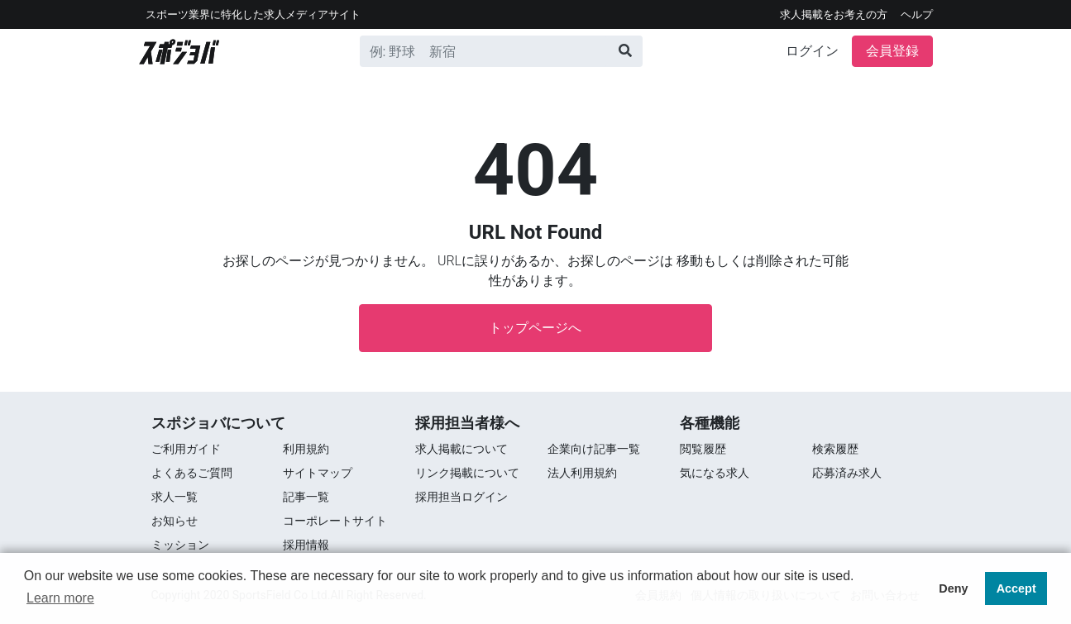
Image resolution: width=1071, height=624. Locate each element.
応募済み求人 (847, 472)
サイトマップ (317, 472)
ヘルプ (917, 14)
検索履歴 (835, 448)
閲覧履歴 (703, 448)
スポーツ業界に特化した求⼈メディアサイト (253, 14)
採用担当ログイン (461, 496)
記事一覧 (306, 496)
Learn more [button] (60, 598)
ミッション (180, 544)
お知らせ (174, 520)
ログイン (812, 51)
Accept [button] (1016, 588)
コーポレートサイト (335, 520)
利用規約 (306, 448)
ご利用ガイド (186, 448)
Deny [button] (953, 588)
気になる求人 (714, 472)
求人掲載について (461, 448)
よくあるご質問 (191, 472)
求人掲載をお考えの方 (833, 14)
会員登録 (892, 51)
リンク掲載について (467, 472)
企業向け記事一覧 (593, 448)
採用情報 (306, 544)
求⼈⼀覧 (174, 496)
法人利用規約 (582, 472)
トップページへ (535, 328)
